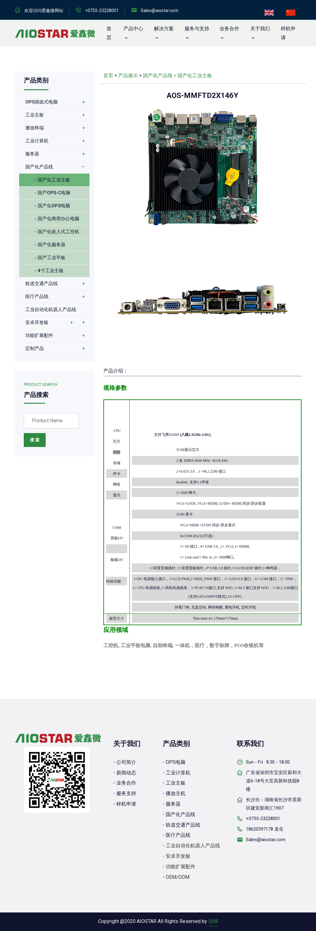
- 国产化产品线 (179, 814)
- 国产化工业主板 (52, 180)
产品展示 (128, 75)
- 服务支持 (124, 793)
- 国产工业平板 (50, 257)
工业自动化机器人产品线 (50, 309)
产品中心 (133, 29)
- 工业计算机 (176, 773)
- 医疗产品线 (176, 835)
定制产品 (34, 348)
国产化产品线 (39, 167)
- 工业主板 (174, 783)
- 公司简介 (124, 762)
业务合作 (229, 29)
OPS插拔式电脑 (41, 102)
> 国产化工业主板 (193, 75)
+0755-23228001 (102, 10)
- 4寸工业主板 (49, 270)
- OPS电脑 (174, 762)
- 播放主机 (174, 793)
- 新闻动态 (124, 773)
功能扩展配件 (39, 335)
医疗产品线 (36, 296)
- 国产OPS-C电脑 (52, 193)
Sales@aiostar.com (159, 10)
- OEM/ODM (176, 877)
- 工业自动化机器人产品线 (191, 846)
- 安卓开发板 (176, 856)
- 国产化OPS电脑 (52, 206)
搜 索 (35, 439)
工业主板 (34, 115)
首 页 (108, 33)
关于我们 (260, 29)
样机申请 (288, 33)
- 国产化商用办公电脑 (57, 218)
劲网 (213, 921)
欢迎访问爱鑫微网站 (43, 10)
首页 (108, 75)
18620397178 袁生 (265, 829)
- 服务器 (172, 804)
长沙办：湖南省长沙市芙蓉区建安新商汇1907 (273, 804)
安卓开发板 (36, 322)
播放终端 (34, 128)
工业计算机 (36, 141)
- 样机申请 (124, 804)
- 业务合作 (124, 783)
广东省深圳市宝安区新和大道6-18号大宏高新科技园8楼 (273, 781)
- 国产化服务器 (50, 244)
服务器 (32, 154)
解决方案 (164, 29)
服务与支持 (197, 29)
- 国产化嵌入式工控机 (57, 231)
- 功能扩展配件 (179, 867)
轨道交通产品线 (41, 283)
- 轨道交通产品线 (181, 825)
